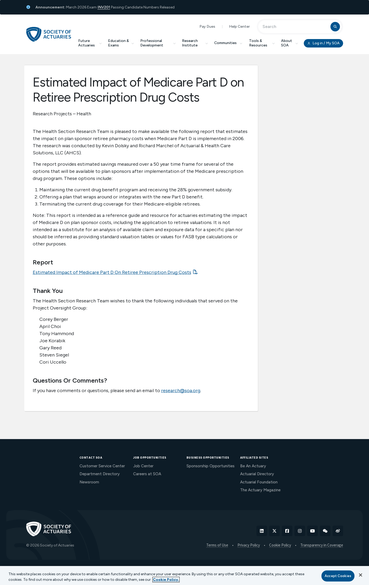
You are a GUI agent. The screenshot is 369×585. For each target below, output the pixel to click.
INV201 (103, 7)
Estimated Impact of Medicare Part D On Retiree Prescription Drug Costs (112, 272)
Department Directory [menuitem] (100, 474)
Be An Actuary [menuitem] (253, 466)
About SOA (289, 43)
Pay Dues (207, 26)
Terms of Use (217, 545)
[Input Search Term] (295, 26)
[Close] (360, 575)
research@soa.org (180, 390)
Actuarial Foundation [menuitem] (259, 482)
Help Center (239, 26)
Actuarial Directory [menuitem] (257, 474)
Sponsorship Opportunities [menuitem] (210, 466)
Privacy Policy (248, 545)
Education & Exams (121, 43)
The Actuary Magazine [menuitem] (260, 490)
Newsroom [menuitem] (89, 482)
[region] (184, 575)
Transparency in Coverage (321, 545)
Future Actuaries (90, 43)
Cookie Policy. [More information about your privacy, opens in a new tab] (166, 579)
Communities (228, 43)
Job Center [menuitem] (143, 466)
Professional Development (158, 43)
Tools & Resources (262, 43)
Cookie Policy (280, 545)
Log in (323, 43)
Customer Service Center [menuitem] (102, 466)
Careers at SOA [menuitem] (147, 474)
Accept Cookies (338, 576)
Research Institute (195, 43)
